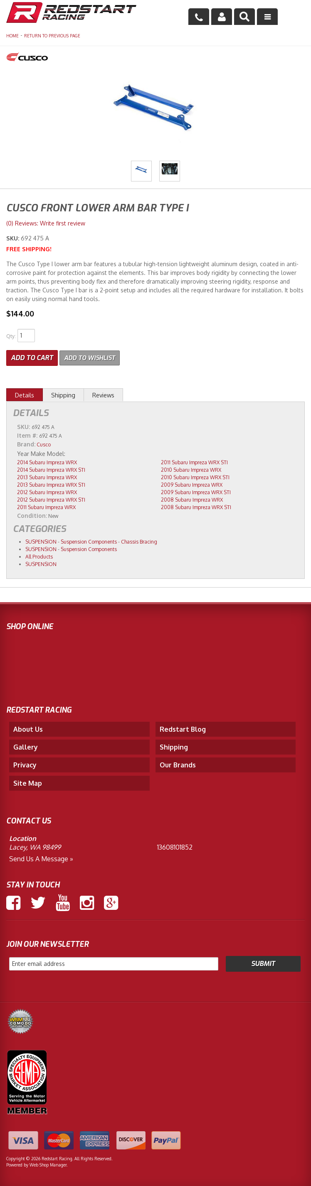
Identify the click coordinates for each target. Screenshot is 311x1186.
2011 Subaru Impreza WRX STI (194, 461)
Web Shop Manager (48, 1163)
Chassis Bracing (139, 541)
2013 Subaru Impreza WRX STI (51, 484)
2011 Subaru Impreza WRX (46, 506)
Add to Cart (32, 357)
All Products (39, 556)
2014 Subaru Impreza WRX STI (51, 469)
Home (12, 35)
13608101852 (175, 846)
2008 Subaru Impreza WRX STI (196, 506)
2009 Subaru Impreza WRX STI (196, 491)
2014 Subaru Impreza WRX (47, 461)
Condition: (32, 514)
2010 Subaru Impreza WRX (191, 469)
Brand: (26, 443)
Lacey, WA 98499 (35, 846)
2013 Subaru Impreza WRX (47, 476)
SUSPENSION (41, 541)
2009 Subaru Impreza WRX (191, 484)
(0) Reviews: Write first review (45, 223)
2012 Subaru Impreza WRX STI (51, 499)
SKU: (13, 238)
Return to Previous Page (52, 35)
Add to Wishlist (92, 357)
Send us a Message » (41, 858)
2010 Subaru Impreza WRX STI (195, 476)
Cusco (44, 444)
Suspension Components (89, 541)
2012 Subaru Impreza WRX (47, 491)
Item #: (28, 434)
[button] (244, 16)
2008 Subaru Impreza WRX (192, 499)
